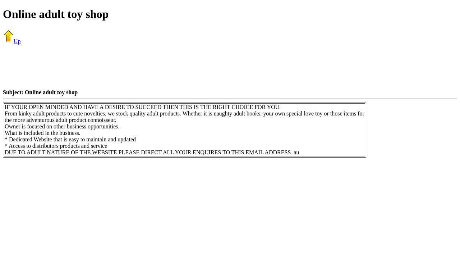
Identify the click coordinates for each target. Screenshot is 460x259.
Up (12, 41)
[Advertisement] (230, 66)
